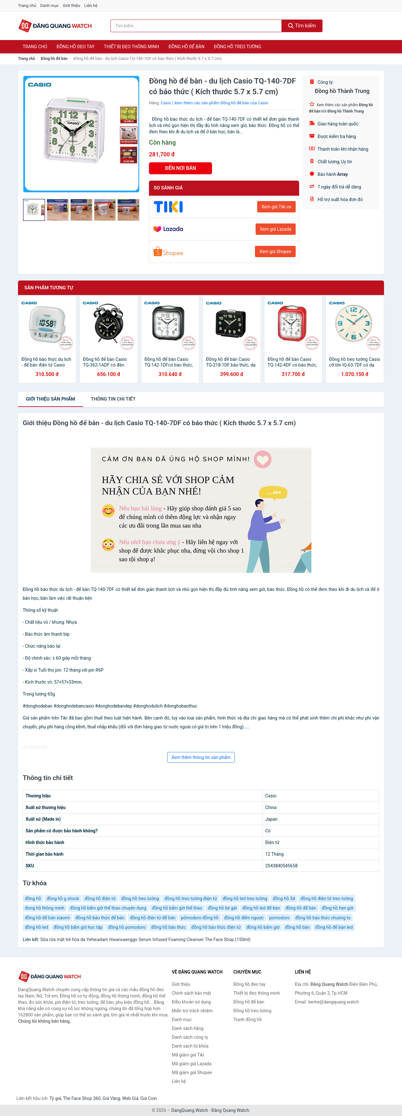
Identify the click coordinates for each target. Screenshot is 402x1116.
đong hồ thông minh (44, 908)
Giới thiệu (71, 5)
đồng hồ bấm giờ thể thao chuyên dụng (108, 908)
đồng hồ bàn (297, 927)
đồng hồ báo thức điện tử (216, 927)
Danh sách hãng (188, 1028)
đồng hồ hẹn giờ (337, 908)
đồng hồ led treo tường (244, 898)
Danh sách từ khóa (190, 1046)
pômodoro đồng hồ (200, 917)
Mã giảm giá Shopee (192, 1072)
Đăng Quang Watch (230, 1110)
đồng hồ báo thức (168, 927)
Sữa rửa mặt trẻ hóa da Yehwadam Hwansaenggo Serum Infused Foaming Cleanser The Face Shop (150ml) (145, 939)
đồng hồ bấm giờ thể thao (177, 908)
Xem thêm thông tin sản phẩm (200, 757)
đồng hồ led (36, 927)
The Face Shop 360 (81, 1098)
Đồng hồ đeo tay (75, 46)
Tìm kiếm (302, 26)
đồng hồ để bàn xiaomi (47, 917)
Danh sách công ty (190, 1037)
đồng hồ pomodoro (126, 927)
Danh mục (49, 5)
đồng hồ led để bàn (261, 908)
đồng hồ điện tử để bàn (152, 917)
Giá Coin (148, 1098)
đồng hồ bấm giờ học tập (78, 927)
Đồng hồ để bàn (186, 46)
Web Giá (130, 1098)
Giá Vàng (111, 1098)
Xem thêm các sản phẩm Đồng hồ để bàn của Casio (221, 103)
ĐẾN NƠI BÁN (180, 168)
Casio (166, 103)
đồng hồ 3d (284, 898)
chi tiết (113, 399)
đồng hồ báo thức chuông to (323, 917)
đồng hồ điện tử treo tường (326, 898)
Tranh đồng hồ (248, 1019)
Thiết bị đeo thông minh (131, 46)
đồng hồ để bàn (301, 908)
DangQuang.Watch (189, 1110)
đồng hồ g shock (63, 898)
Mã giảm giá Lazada (192, 1063)
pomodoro (279, 917)
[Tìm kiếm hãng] (196, 26)
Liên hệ (91, 5)
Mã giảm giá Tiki (188, 1054)
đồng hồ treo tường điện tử (190, 898)
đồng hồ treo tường (140, 898)
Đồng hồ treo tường (237, 46)
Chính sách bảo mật (191, 993)
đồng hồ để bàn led (334, 927)
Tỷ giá (55, 1098)
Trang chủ (27, 5)
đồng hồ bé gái (222, 908)
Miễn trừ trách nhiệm (192, 1010)
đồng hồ (33, 898)
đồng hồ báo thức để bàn (100, 917)
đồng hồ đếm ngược (244, 917)
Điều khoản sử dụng (191, 1001)
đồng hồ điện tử (100, 898)
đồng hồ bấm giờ (263, 927)
